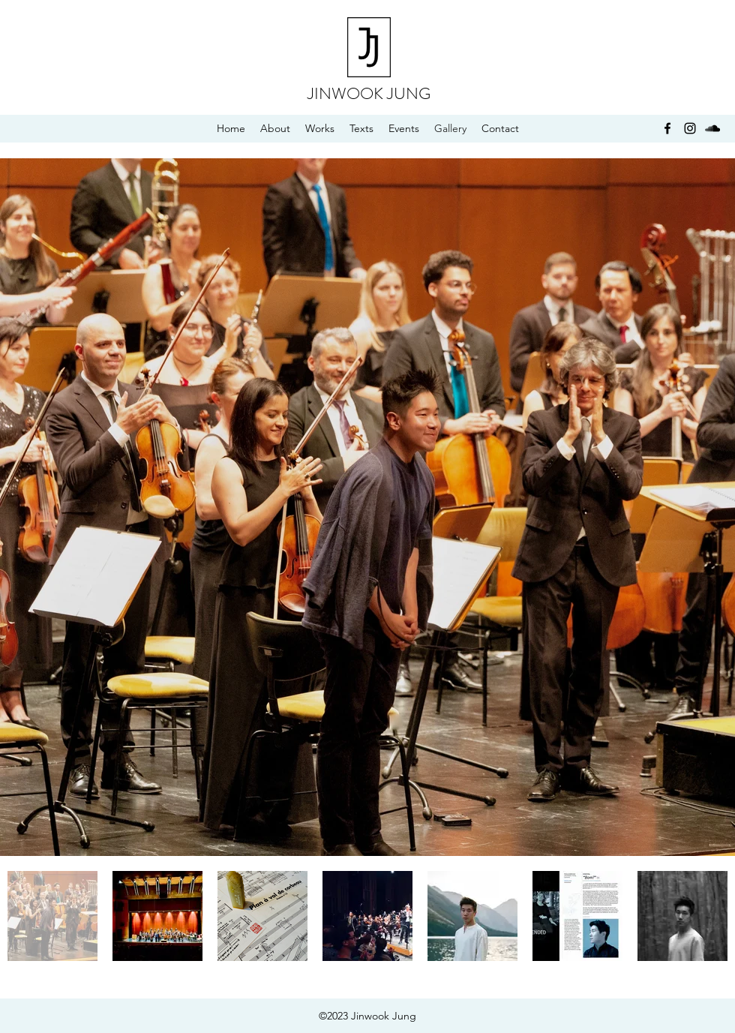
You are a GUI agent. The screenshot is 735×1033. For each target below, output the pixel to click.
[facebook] (667, 128)
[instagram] (690, 128)
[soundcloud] (712, 128)
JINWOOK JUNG (369, 93)
